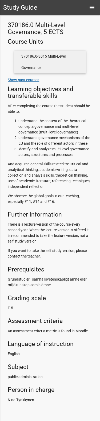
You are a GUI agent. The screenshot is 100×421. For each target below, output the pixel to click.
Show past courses (23, 80)
